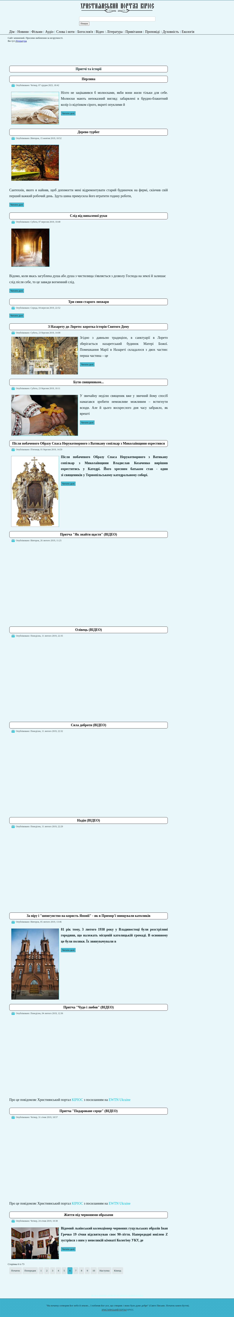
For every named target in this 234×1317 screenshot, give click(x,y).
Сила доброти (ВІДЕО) (88, 725)
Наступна (104, 1270)
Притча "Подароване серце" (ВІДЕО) (88, 1111)
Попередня (30, 1270)
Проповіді (152, 32)
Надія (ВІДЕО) (88, 820)
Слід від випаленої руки (88, 216)
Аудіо (49, 32)
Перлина (88, 79)
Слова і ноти (65, 32)
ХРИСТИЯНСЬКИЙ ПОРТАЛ (114, 1310)
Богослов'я (85, 32)
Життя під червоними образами (88, 1215)
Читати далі (68, 113)
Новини (23, 32)
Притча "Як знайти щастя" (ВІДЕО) (88, 534)
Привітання (133, 32)
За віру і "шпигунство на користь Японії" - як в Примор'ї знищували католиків (88, 916)
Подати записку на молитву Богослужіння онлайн (117, 1294)
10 (93, 1270)
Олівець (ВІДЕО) (88, 630)
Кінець (117, 1270)
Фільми (37, 32)
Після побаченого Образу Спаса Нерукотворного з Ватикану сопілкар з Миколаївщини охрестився (88, 443)
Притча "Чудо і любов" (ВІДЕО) (88, 1007)
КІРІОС (77, 1100)
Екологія (188, 32)
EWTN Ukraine (119, 1100)
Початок (15, 1270)
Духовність (171, 32)
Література (115, 32)
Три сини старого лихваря (88, 302)
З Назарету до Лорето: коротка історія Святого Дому (88, 327)
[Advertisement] (78, 52)
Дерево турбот (89, 132)
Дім (12, 32)
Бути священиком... (88, 382)
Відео (100, 32)
